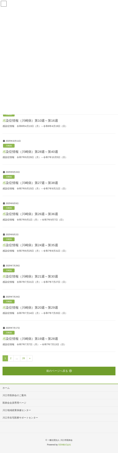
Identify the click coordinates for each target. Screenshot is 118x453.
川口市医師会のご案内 (14, 395)
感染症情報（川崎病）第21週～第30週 (30, 276)
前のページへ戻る (59, 370)
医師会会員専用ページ (14, 402)
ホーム (6, 387)
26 (23, 358)
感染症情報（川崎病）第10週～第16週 (30, 120)
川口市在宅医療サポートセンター (20, 417)
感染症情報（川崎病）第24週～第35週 (30, 245)
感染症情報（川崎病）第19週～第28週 (30, 338)
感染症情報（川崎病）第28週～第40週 (30, 151)
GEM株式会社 (64, 445)
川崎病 (9, 146)
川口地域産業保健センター (17, 410)
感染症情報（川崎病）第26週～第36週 (30, 214)
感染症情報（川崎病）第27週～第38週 (30, 183)
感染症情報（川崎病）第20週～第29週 (30, 307)
